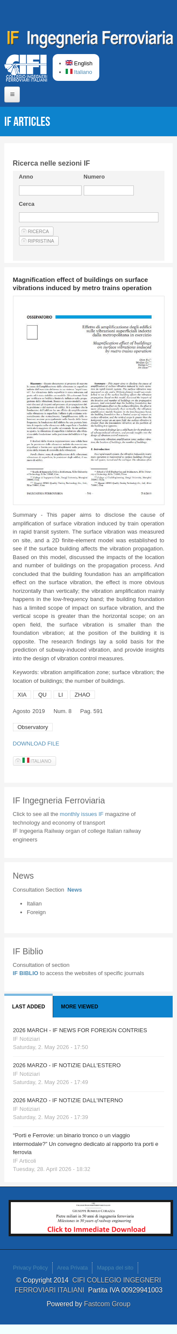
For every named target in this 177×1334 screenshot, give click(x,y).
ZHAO (82, 694)
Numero (94, 176)
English (79, 63)
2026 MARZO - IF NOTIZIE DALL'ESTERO (67, 1065)
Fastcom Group (107, 1304)
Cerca (27, 204)
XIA (22, 694)
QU (42, 694)
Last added (28, 1007)
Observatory (33, 727)
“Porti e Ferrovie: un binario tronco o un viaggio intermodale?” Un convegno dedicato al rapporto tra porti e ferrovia (85, 1143)
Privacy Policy (30, 1267)
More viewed (79, 1007)
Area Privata (72, 1267)
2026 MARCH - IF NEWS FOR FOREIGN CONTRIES (80, 1030)
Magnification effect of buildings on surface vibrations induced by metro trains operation (82, 283)
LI (60, 694)
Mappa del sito (115, 1267)
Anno (26, 176)
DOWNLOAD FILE (36, 743)
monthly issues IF (82, 814)
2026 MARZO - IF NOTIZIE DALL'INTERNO (68, 1100)
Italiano (79, 72)
